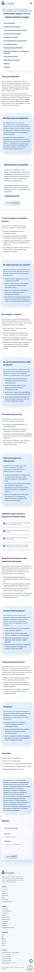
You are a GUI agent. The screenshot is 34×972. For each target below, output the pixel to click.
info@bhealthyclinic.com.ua (8, 962)
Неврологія (4, 923)
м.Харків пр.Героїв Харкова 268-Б (10, 952)
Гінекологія (4, 915)
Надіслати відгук (10, 856)
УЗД (3, 897)
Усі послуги (4, 889)
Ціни (3, 936)
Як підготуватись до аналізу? (12, 33)
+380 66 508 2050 (6, 958)
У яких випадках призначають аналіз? (15, 30)
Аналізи (15, 9)
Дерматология (5, 917)
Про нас (4, 943)
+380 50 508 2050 (6, 956)
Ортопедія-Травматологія (8, 927)
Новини (3, 945)
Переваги (6, 63)
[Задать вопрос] (31, 961)
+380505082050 (11, 196)
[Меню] (31, 3)
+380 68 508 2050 (6, 960)
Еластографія (5, 899)
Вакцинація (4, 893)
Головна (4, 9)
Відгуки (3, 939)
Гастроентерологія (6, 911)
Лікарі (3, 934)
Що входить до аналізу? (11, 37)
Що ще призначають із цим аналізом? (15, 40)
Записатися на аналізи (12, 202)
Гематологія (5, 913)
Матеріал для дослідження (12, 26)
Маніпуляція (5, 895)
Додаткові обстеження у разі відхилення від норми (16, 52)
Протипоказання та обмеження (13, 47)
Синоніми (7, 67)
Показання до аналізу (10, 44)
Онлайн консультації (7, 901)
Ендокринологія (6, 919)
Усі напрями (5, 908)
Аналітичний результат (11, 56)
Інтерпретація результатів (12, 60)
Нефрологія (4, 925)
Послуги (10, 9)
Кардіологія (5, 921)
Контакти (4, 941)
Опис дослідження (9, 23)
